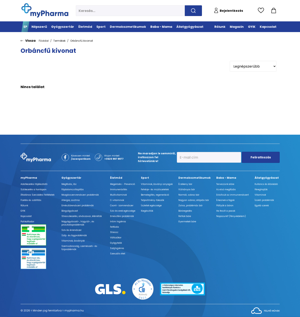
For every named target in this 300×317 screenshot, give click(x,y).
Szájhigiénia (117, 248)
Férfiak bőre (184, 216)
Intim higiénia (118, 221)
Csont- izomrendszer (121, 205)
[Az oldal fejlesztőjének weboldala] (265, 310)
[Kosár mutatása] (274, 10)
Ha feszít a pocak (225, 210)
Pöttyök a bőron (224, 205)
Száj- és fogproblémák (74, 235)
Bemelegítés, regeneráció (155, 194)
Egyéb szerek (262, 205)
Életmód (116, 178)
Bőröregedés (185, 210)
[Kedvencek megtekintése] (262, 10)
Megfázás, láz (68, 184)
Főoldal (44, 41)
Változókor (115, 237)
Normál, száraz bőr (188, 194)
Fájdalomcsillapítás (72, 189)
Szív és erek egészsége (122, 210)
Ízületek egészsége (151, 205)
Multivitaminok (118, 194)
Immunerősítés (118, 189)
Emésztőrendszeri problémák (77, 205)
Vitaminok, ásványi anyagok (157, 184)
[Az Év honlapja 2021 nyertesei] (143, 288)
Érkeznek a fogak (225, 200)
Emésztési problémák (122, 216)
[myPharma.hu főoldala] (44, 10)
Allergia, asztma (70, 200)
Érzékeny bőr (185, 184)
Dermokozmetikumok (194, 178)
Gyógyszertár (71, 178)
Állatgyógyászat (267, 178)
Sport (145, 178)
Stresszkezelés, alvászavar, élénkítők (81, 216)
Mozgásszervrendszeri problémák (80, 194)
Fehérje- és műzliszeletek (155, 189)
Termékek (59, 41)
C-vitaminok (117, 200)
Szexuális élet (117, 253)
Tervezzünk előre (225, 184)
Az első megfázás (226, 189)
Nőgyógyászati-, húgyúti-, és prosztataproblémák (77, 223)
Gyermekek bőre (187, 221)
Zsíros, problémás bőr (190, 205)
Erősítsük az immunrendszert (232, 194)
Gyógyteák (116, 243)
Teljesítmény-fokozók (152, 200)
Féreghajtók (261, 189)
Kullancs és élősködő (266, 184)
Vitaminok (260, 194)
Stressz (114, 232)
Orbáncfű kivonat (81, 41)
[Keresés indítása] (193, 10)
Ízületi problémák (264, 200)
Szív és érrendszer (71, 230)
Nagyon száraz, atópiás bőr (193, 200)
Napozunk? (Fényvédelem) (231, 216)
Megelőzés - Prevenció (122, 184)
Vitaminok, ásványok (73, 240)
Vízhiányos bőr (186, 189)
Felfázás (114, 227)
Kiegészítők (147, 210)
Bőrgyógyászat (69, 210)
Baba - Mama (226, 178)
